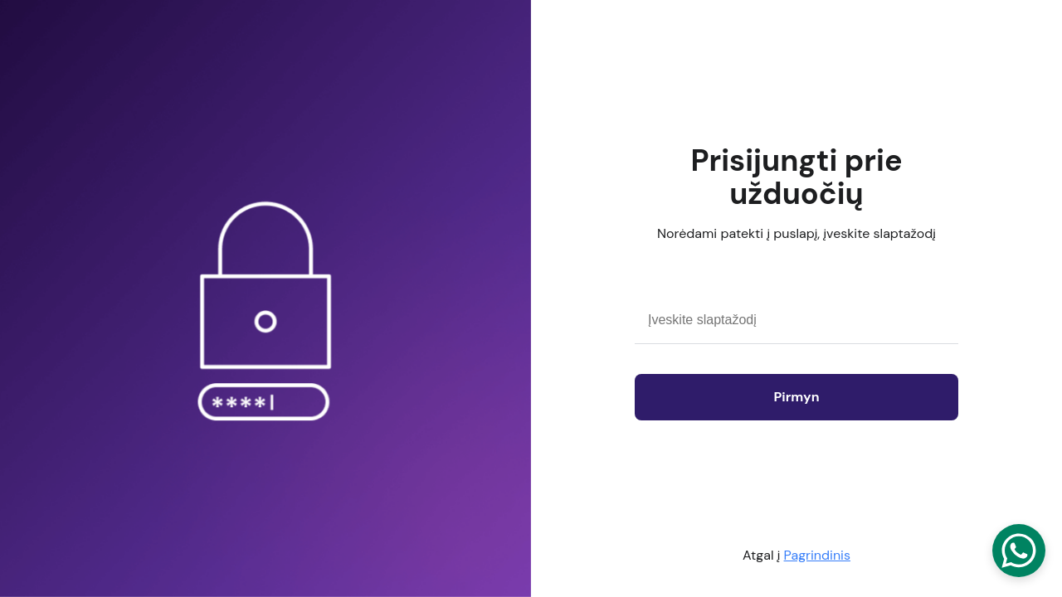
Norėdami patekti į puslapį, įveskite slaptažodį (796, 233)
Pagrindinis (817, 555)
